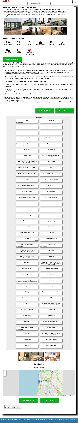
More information (65, 111)
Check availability (12, 59)
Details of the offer (28, 400)
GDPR (32, 421)
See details (49, 400)
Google (22, 419)
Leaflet (64, 395)
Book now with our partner (45, 110)
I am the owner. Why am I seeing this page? (12, 406)
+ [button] (5, 372)
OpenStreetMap (71, 395)
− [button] (5, 375)
